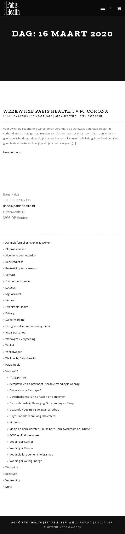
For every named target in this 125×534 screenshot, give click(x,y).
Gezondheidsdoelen (18, 281)
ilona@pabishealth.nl (19, 206)
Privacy (10, 313)
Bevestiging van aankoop (21, 268)
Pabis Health (13, 364)
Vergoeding (12, 480)
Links (8, 486)
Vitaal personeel (15, 332)
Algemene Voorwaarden (20, 255)
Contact (10, 275)
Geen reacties (65, 116)
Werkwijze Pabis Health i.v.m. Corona (55, 111)
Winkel (9, 345)
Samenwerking (14, 319)
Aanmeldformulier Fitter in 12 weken (28, 242)
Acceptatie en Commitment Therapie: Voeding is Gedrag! (45, 384)
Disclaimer (104, 522)
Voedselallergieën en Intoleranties (31, 454)
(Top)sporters (18, 377)
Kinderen (15, 422)
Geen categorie (91, 116)
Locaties (10, 287)
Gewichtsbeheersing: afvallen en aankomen (38, 397)
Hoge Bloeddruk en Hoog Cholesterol (33, 416)
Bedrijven (11, 474)
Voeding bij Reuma (21, 448)
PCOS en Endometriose (24, 435)
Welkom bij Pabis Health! (20, 358)
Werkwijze (11, 467)
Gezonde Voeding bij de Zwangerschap (34, 409)
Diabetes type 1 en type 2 (25, 390)
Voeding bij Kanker (21, 441)
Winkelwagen (13, 352)
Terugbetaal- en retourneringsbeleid (28, 326)
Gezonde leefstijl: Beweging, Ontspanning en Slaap (42, 403)
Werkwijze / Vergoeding (20, 339)
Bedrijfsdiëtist (14, 262)
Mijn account (13, 294)
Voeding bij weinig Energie (26, 461)
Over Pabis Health (16, 307)
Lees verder (10, 152)
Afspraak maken (15, 249)
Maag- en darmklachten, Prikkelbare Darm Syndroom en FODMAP (51, 429)
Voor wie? (11, 371)
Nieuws (10, 300)
